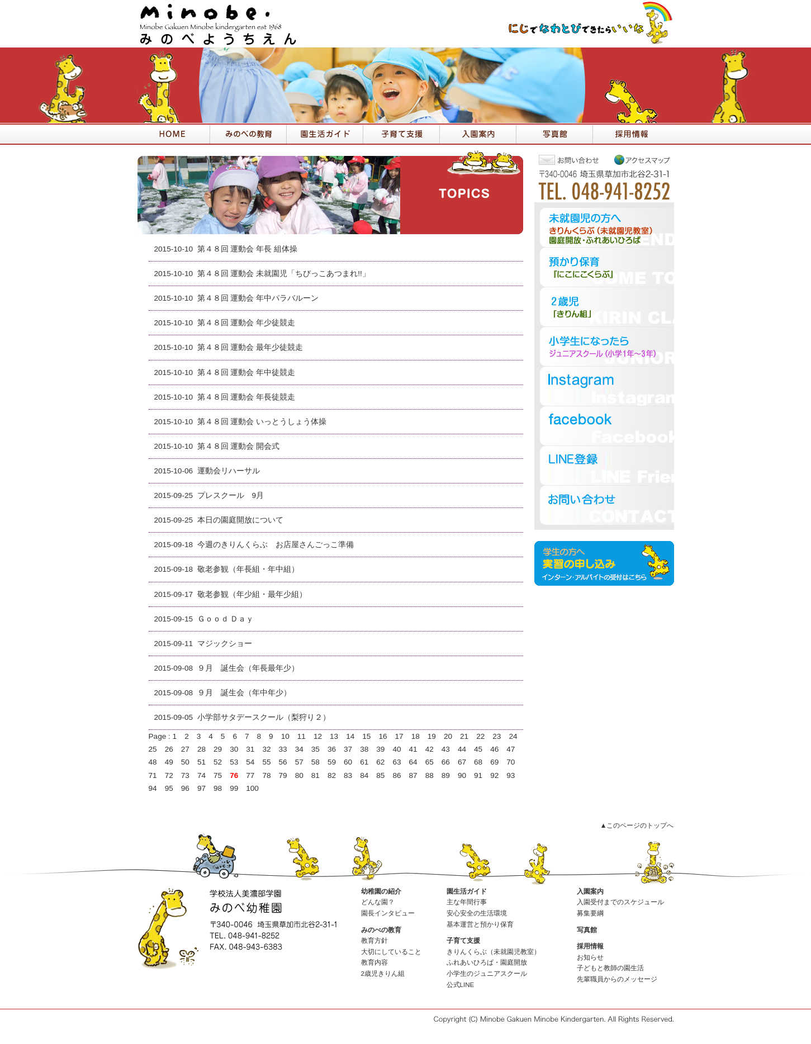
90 (462, 775)
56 (283, 762)
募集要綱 (590, 913)
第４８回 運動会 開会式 (238, 446)
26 (169, 749)
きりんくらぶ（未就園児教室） (493, 951)
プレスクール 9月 (230, 495)
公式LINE (461, 984)
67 (462, 762)
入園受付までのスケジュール (620, 902)
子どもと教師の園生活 (610, 968)
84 (364, 775)
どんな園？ (378, 902)
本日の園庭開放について (240, 520)
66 (446, 762)
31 (250, 749)
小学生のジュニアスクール (487, 973)
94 (153, 788)
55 (266, 762)
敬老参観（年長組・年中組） (248, 569)
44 (462, 749)
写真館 (587, 930)
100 (252, 788)
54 (250, 762)
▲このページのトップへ (637, 825)
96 (185, 788)
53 (234, 762)
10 (285, 736)
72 (169, 775)
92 (494, 775)
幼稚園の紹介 (381, 891)
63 (396, 762)
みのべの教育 (381, 930)
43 (446, 749)
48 (153, 762)
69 (494, 762)
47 (510, 749)
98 (218, 788)
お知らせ (590, 957)
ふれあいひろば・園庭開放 (487, 962)
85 (380, 775)
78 (266, 775)
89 (446, 775)
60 (348, 762)
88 (429, 775)
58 (315, 762)
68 (478, 762)
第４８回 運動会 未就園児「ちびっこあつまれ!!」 (283, 273)
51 (201, 762)
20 (448, 736)
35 (315, 749)
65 (429, 762)
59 (332, 762)
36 (332, 749)
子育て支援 (463, 940)
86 (396, 775)
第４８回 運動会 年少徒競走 (246, 323)
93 (510, 775)
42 (429, 749)
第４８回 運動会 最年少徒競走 (250, 347)
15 (366, 736)
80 (299, 775)
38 (364, 749)
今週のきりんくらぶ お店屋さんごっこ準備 (275, 544)
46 (494, 749)
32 (266, 749)
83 (348, 775)
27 (185, 749)
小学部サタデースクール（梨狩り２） (263, 717)
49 (169, 762)
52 (218, 762)
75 (218, 775)
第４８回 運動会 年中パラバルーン (258, 298)
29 (218, 749)
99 (234, 788)
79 (283, 775)
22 (480, 736)
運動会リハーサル (228, 471)
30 (234, 749)
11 (301, 736)
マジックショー (224, 643)
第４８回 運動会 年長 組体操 (247, 249)
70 (510, 762)
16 (382, 736)
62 (380, 762)
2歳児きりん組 (383, 973)
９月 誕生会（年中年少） (244, 693)
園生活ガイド (467, 891)
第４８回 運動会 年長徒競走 (246, 397)
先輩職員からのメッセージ (617, 979)
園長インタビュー (388, 913)
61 (364, 762)
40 (396, 749)
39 (380, 749)
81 (315, 775)
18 (415, 736)
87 (413, 775)
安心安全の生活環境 (477, 913)
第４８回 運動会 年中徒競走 (246, 372)
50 (185, 762)
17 (399, 736)
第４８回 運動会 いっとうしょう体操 (262, 421)
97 (201, 788)
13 (334, 736)
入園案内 (590, 891)
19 (432, 736)
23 (496, 736)
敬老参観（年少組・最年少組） (252, 594)
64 (413, 762)
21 (464, 736)
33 (283, 749)
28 (201, 749)
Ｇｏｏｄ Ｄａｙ (225, 619)
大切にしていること (391, 951)
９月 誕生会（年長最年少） (248, 668)
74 (201, 775)
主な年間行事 (467, 902)
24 (513, 736)
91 (478, 775)
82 (332, 775)
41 (413, 749)
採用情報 (590, 946)
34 (299, 749)
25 (153, 749)
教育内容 (374, 962)
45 (478, 749)
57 (299, 762)
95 (169, 788)
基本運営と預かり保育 (480, 924)
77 (250, 775)
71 (153, 775)
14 (350, 736)
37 (348, 749)
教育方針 (374, 940)
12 (318, 736)
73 (185, 775)
